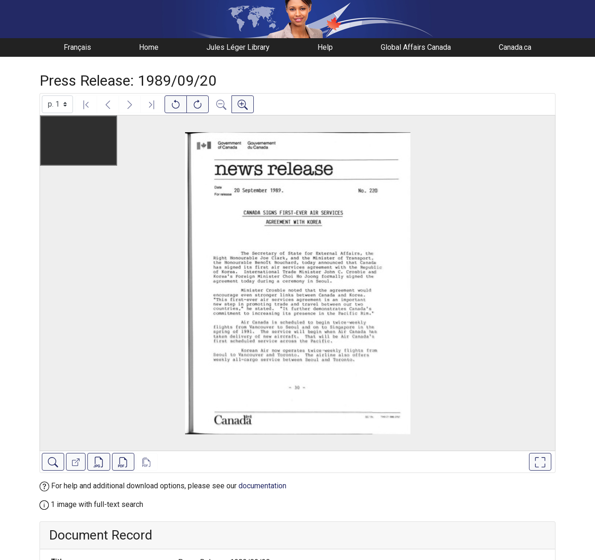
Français (77, 47)
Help (325, 47)
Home (149, 47)
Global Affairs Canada (416, 47)
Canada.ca (515, 47)
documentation (262, 485)
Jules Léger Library (238, 47)
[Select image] (57, 104)
